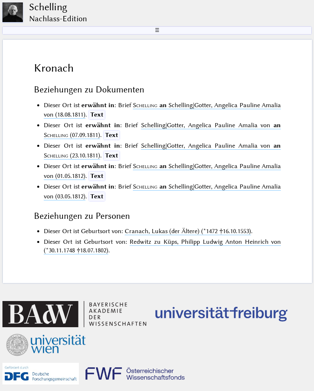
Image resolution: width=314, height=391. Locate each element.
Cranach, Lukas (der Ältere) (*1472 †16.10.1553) (188, 231)
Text (96, 114)
